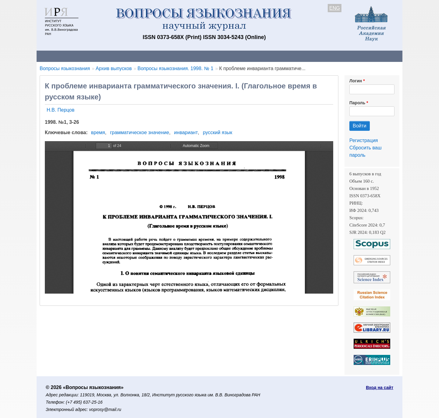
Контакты (89, 56)
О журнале (55, 56)
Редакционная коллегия (299, 56)
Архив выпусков (207, 56)
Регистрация (363, 140)
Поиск (344, 56)
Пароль (357, 102)
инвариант (186, 132)
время (98, 132)
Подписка (248, 56)
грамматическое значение (139, 132)
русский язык (217, 132)
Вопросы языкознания (65, 68)
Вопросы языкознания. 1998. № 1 (175, 68)
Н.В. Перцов (60, 110)
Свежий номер (160, 56)
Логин (355, 80)
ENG (334, 8)
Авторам (122, 56)
